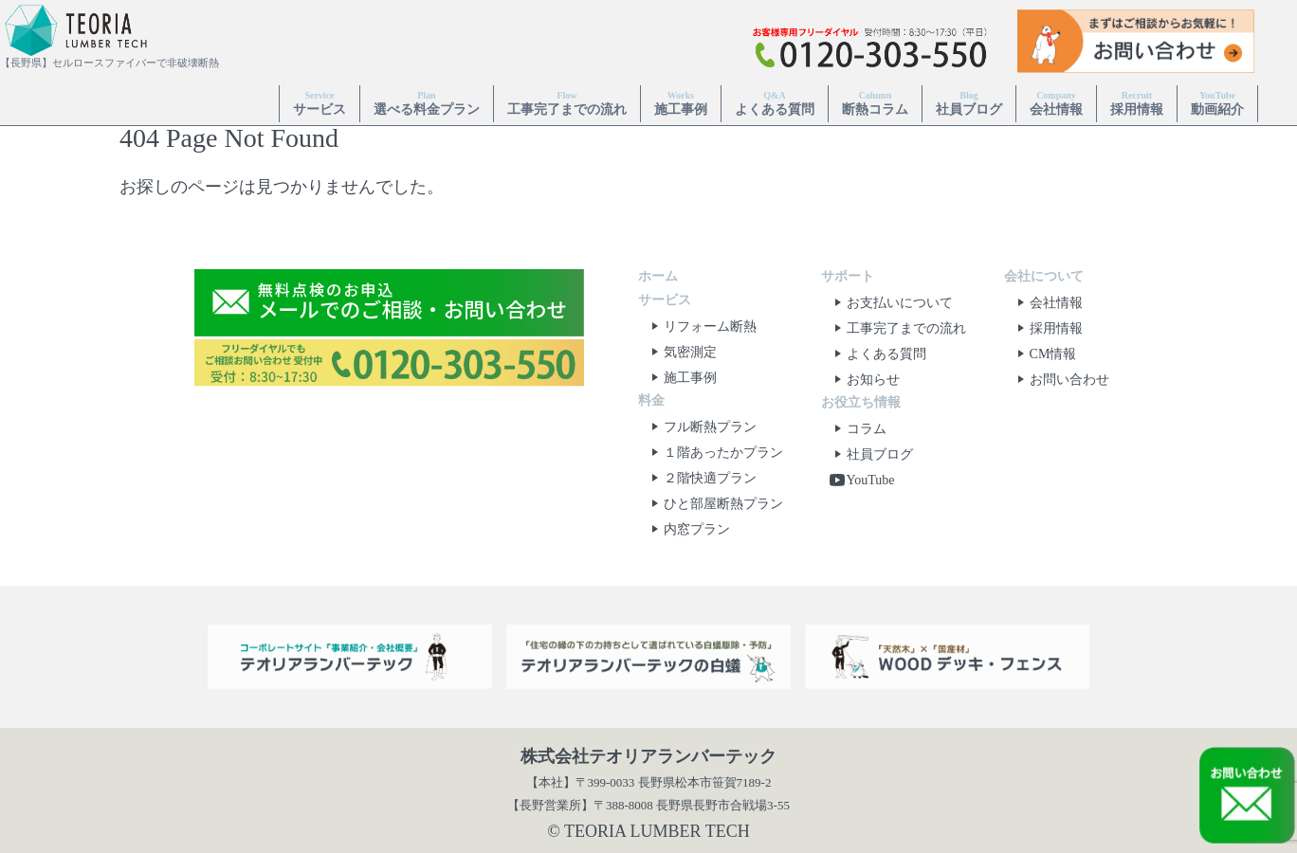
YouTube (861, 480)
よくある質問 (774, 103)
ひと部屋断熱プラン (714, 504)
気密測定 (681, 352)
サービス (319, 103)
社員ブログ (969, 103)
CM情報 (1044, 354)
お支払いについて (890, 303)
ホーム (658, 276)
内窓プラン (687, 529)
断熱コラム (875, 103)
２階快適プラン (701, 478)
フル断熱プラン (701, 427)
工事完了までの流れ (567, 103)
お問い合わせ (1060, 379)
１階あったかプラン (714, 452)
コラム (857, 429)
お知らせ (864, 379)
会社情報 (1056, 103)
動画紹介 (1217, 103)
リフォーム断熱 (701, 326)
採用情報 (1136, 103)
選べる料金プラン (427, 103)
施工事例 (680, 103)
